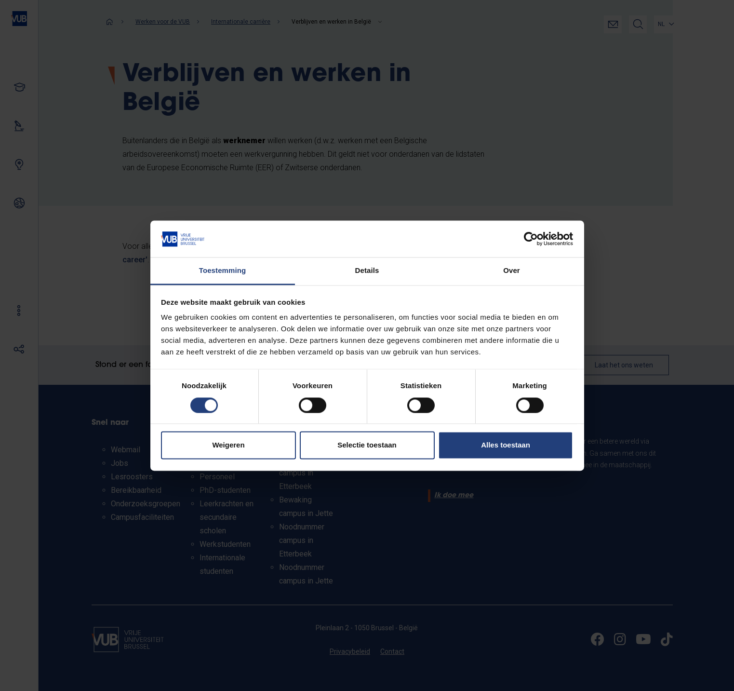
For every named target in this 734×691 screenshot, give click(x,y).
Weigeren (228, 445)
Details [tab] (367, 271)
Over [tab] (511, 271)
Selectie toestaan (367, 445)
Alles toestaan (505, 445)
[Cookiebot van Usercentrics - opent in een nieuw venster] (531, 238)
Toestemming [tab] (222, 271)
